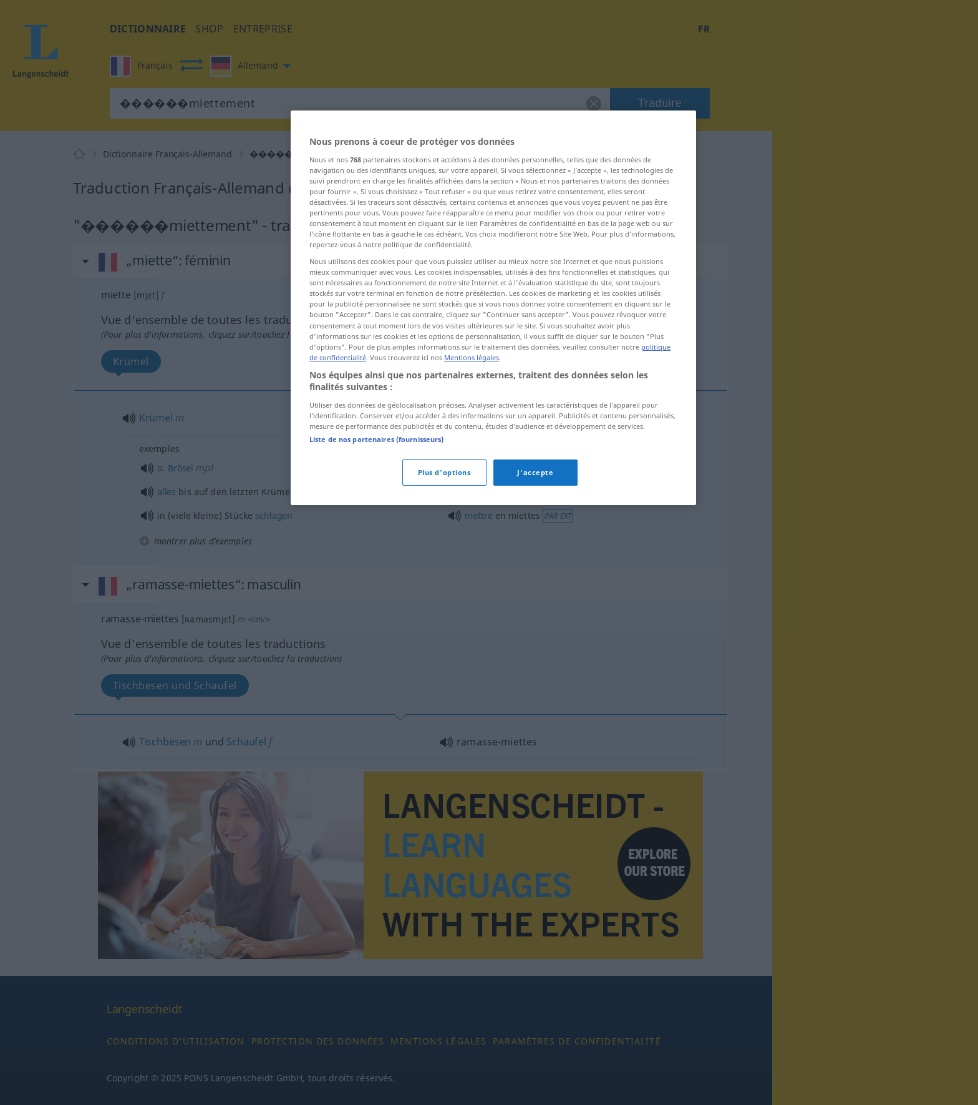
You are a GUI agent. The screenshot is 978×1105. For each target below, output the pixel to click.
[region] (493, 307)
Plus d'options (444, 472)
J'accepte (535, 472)
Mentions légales (471, 357)
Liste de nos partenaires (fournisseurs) (376, 439)
